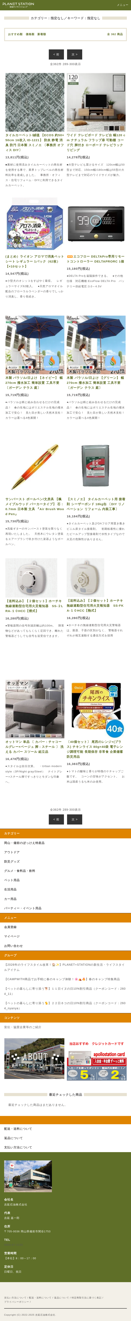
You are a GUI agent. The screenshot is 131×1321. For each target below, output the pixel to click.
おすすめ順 (15, 34)
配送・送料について (40, 1297)
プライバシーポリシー (16, 1302)
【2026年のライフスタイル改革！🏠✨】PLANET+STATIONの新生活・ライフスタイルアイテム (64, 967)
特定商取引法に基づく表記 (87, 1297)
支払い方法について (15, 1297)
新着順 (41, 34)
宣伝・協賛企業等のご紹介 (23, 1027)
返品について (61, 1297)
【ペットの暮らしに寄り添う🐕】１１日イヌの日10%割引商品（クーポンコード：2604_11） (65, 991)
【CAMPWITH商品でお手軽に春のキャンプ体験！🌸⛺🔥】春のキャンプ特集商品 (62, 979)
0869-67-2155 (13, 1244)
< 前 (56, 54)
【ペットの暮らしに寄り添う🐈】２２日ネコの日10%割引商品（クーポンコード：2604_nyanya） (65, 1005)
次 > (75, 54)
